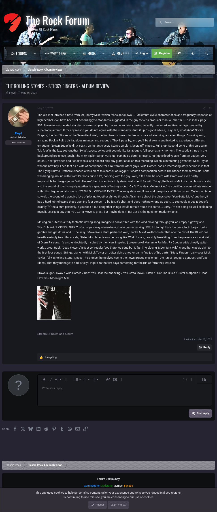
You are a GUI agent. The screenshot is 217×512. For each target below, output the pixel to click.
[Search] (189, 22)
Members (123, 53)
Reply (206, 347)
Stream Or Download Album (55, 334)
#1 (210, 108)
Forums (21, 53)
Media (92, 53)
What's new (58, 53)
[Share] (204, 108)
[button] (35, 53)
